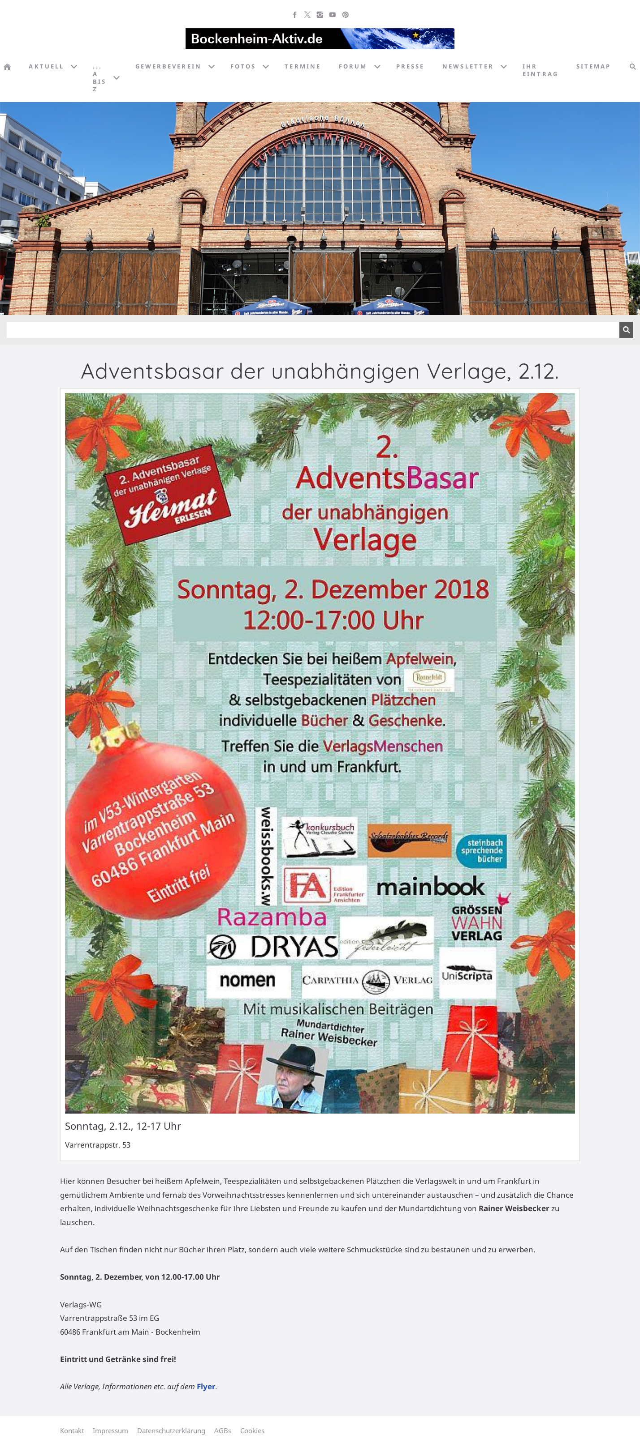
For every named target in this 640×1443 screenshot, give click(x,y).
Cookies (252, 1430)
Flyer (206, 1386)
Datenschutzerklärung (171, 1430)
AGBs (222, 1430)
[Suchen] (313, 330)
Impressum (110, 1430)
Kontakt (72, 1430)
